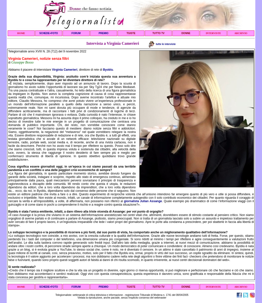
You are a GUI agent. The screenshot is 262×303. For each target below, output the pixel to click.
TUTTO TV (158, 33)
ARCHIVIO (240, 33)
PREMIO (103, 33)
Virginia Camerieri (65, 69)
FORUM (76, 33)
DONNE (186, 33)
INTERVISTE (213, 33)
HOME (21, 33)
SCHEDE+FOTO (48, 33)
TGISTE (131, 33)
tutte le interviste (162, 44)
